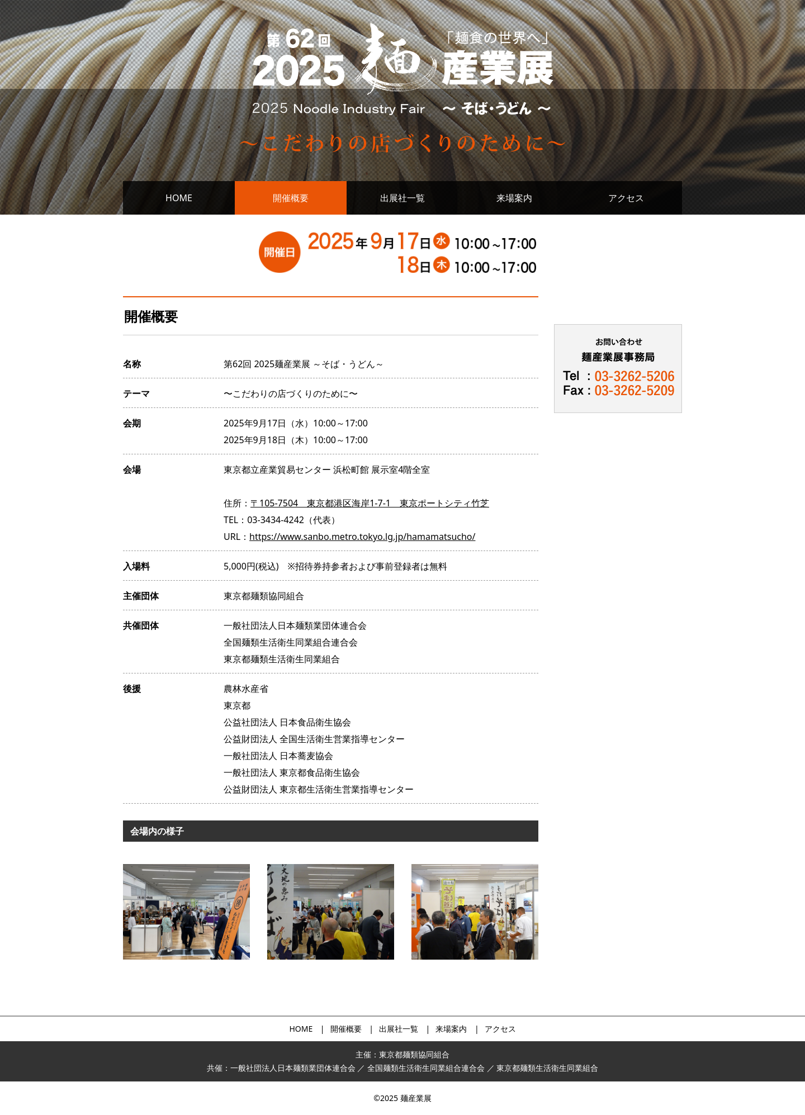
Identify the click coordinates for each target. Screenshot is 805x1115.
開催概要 (291, 198)
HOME (178, 198)
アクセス (626, 198)
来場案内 (514, 198)
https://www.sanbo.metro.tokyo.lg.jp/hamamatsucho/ (362, 536)
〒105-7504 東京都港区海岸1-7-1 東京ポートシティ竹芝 (369, 503)
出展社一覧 (402, 198)
